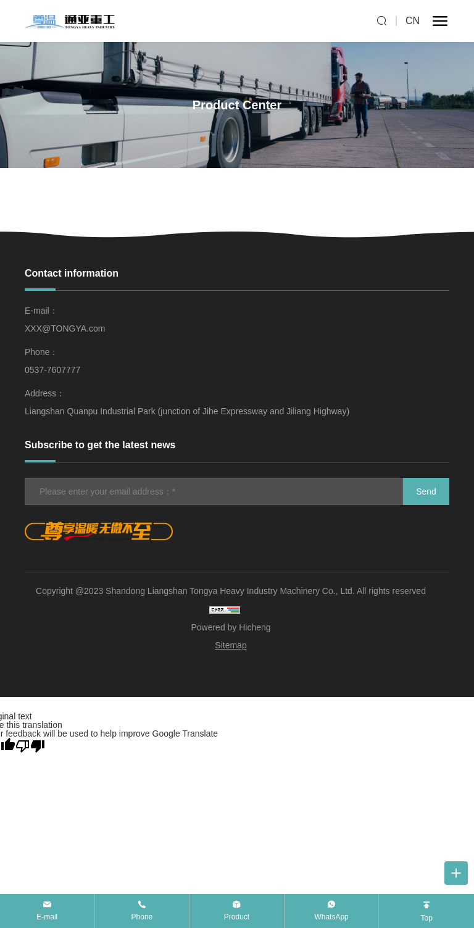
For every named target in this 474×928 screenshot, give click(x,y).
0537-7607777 (52, 370)
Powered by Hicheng (230, 627)
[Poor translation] (30, 746)
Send (426, 491)
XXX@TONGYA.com (65, 328)
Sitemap (230, 645)
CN (412, 20)
